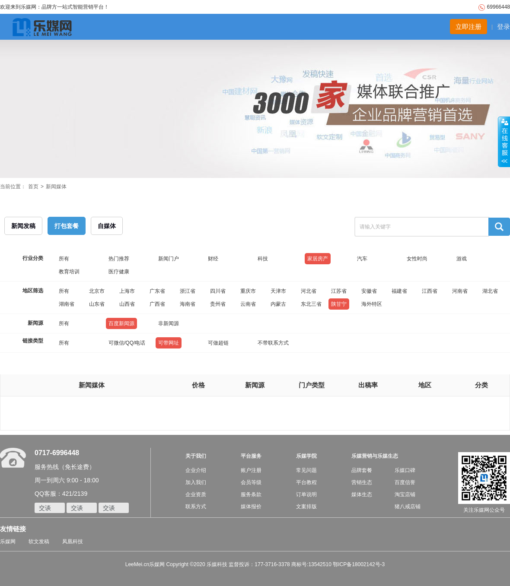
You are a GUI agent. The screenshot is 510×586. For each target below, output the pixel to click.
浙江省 (187, 291)
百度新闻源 (121, 323)
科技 (263, 259)
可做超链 (218, 343)
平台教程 (306, 482)
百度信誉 (405, 482)
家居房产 (317, 259)
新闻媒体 (56, 187)
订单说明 (306, 494)
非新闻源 (168, 323)
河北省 (308, 291)
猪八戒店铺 (408, 507)
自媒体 (107, 225)
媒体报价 (251, 507)
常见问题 (306, 470)
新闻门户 (168, 259)
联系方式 (195, 507)
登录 (503, 26)
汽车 (362, 259)
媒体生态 (361, 494)
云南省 (248, 304)
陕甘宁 (339, 304)
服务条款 (251, 494)
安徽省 (369, 291)
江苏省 (339, 291)
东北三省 (311, 304)
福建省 (399, 291)
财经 (213, 259)
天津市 (278, 291)
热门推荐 (118, 259)
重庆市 (248, 291)
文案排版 (306, 507)
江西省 (429, 291)
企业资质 (195, 494)
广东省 (157, 291)
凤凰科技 (72, 541)
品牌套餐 (361, 470)
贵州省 (218, 304)
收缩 (504, 142)
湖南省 (66, 304)
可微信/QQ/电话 (126, 343)
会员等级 (251, 482)
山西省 (127, 304)
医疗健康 (118, 272)
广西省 (157, 304)
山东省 (97, 304)
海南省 (187, 304)
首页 (33, 187)
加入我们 (195, 482)
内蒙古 (278, 304)
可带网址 (168, 343)
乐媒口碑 (405, 470)
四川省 (218, 291)
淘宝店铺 (405, 494)
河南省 (460, 291)
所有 (64, 259)
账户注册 (251, 470)
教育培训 (69, 272)
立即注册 (468, 26)
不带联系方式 (273, 343)
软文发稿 (39, 541)
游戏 (461, 259)
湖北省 (490, 291)
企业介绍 (195, 470)
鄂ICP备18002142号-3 (359, 564)
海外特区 (371, 304)
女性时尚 (417, 259)
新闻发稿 (23, 225)
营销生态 (361, 482)
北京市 (97, 291)
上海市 (127, 291)
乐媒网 (8, 541)
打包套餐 (66, 225)
